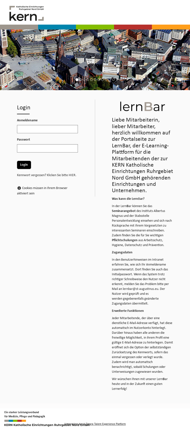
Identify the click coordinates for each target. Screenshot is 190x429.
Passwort (23, 140)
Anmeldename (27, 120)
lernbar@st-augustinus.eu (140, 289)
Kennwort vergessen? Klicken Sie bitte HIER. (46, 175)
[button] (2, 7)
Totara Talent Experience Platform (106, 424)
